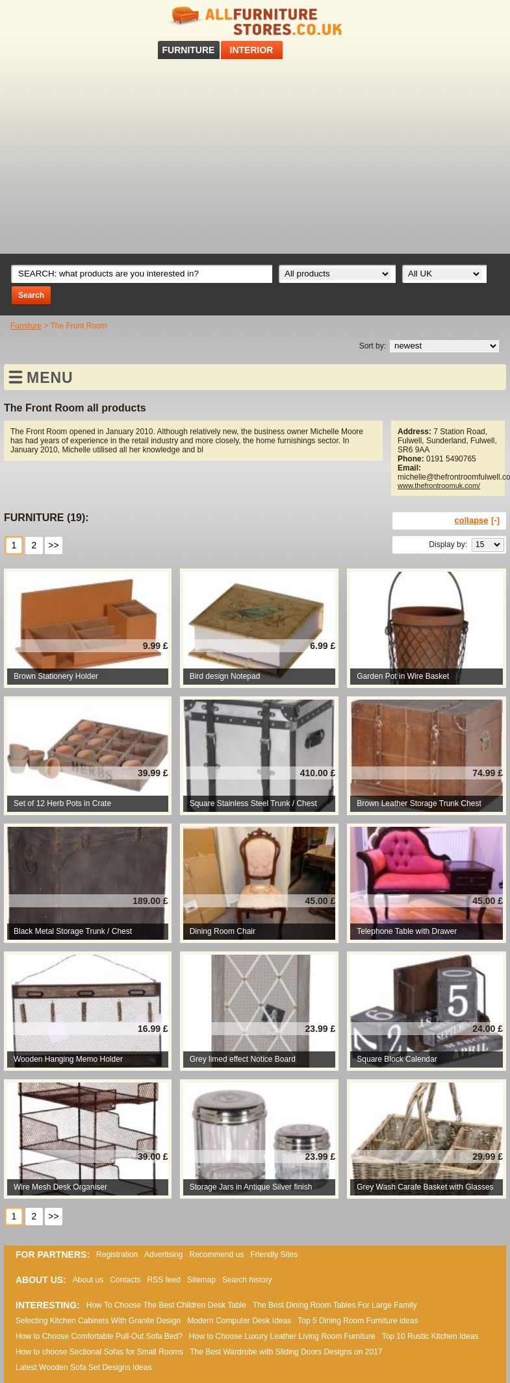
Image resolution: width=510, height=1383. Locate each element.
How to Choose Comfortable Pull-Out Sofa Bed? (99, 1336)
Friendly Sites (274, 1254)
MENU (50, 377)
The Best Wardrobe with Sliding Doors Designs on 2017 (286, 1351)
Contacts (125, 1279)
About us (88, 1279)
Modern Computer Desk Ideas (239, 1320)
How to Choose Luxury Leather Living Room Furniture (282, 1336)
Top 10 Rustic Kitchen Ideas (430, 1336)
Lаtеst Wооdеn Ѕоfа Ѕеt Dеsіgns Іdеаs (83, 1367)
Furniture (26, 325)
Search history (247, 1279)
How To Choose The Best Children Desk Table (166, 1305)
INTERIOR (252, 50)
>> (53, 545)
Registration (117, 1254)
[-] (495, 520)
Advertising (163, 1254)
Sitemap (201, 1279)
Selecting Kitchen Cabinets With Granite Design (98, 1320)
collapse (472, 520)
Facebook (466, 18)
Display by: (448, 544)
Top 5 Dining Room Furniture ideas (358, 1320)
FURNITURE (188, 50)
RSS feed (483, 18)
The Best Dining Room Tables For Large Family (335, 1305)
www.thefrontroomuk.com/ (439, 485)
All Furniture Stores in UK (255, 21)
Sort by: (372, 345)
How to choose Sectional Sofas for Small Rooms (99, 1351)
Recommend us (216, 1254)
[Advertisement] (255, 156)
